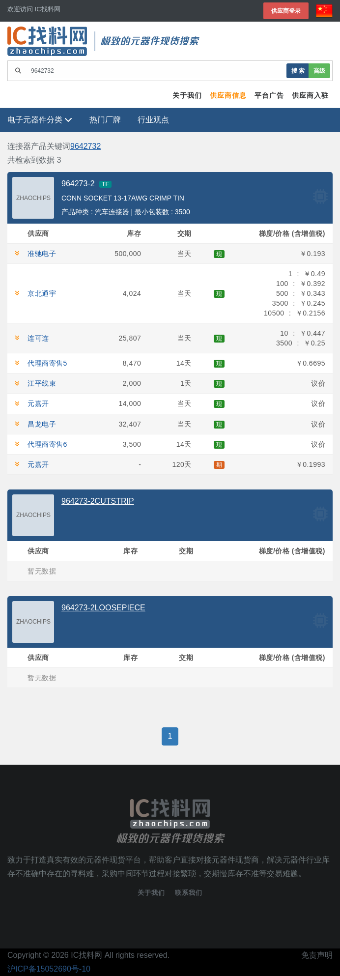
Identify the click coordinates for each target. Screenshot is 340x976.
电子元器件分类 (39, 119)
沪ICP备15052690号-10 (48, 969)
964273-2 (78, 183)
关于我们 (187, 95)
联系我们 (188, 892)
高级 (319, 70)
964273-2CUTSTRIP (97, 501)
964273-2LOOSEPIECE (103, 607)
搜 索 (298, 70)
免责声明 (317, 955)
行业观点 (153, 119)
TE (105, 184)
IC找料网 (86, 955)
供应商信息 (228, 95)
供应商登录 (286, 10)
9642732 (85, 146)
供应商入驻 (310, 95)
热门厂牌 (105, 119)
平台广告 (269, 95)
